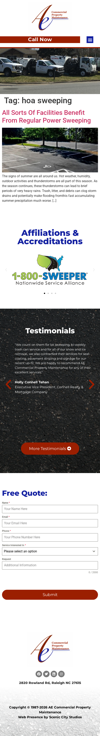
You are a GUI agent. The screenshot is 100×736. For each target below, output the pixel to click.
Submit (50, 594)
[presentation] (28, 582)
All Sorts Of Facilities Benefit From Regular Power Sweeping (46, 116)
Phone (6, 531)
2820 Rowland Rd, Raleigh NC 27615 (50, 683)
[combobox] (50, 551)
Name (6, 502)
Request (6, 559)
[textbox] (46, 551)
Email (6, 516)
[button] (90, 39)
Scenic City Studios (65, 717)
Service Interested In (14, 545)
